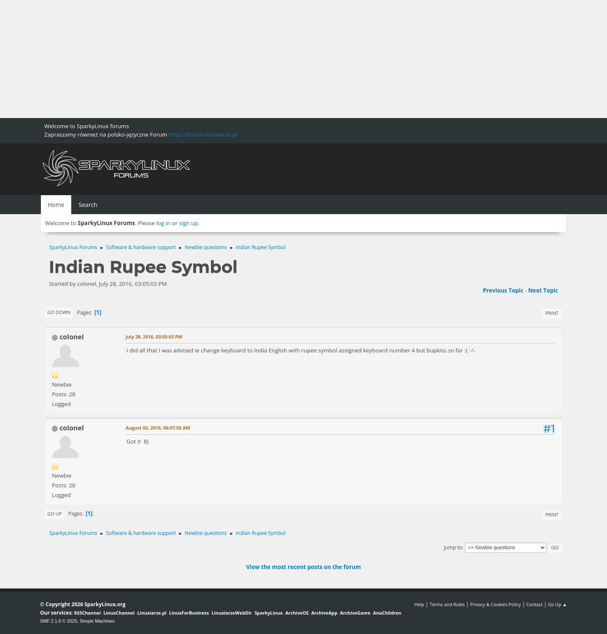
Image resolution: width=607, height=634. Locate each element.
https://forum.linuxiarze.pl (203, 134)
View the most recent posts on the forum (303, 567)
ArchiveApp (324, 613)
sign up (188, 223)
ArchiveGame (355, 613)
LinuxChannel (118, 613)
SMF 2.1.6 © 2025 (58, 620)
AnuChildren (387, 613)
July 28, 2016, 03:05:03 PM (154, 336)
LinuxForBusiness (189, 613)
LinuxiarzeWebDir (232, 613)
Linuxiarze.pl (152, 613)
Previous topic (503, 290)
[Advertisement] (253, 59)
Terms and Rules (447, 604)
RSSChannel (87, 613)
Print (552, 313)
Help (419, 604)
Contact (534, 604)
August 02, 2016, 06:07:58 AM (158, 427)
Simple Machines (97, 620)
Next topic (543, 290)
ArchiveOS (297, 613)
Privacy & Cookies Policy (495, 604)
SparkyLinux (269, 613)
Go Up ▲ (557, 604)
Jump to (453, 547)
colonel (71, 336)
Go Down (58, 312)
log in (163, 223)
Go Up (54, 513)
